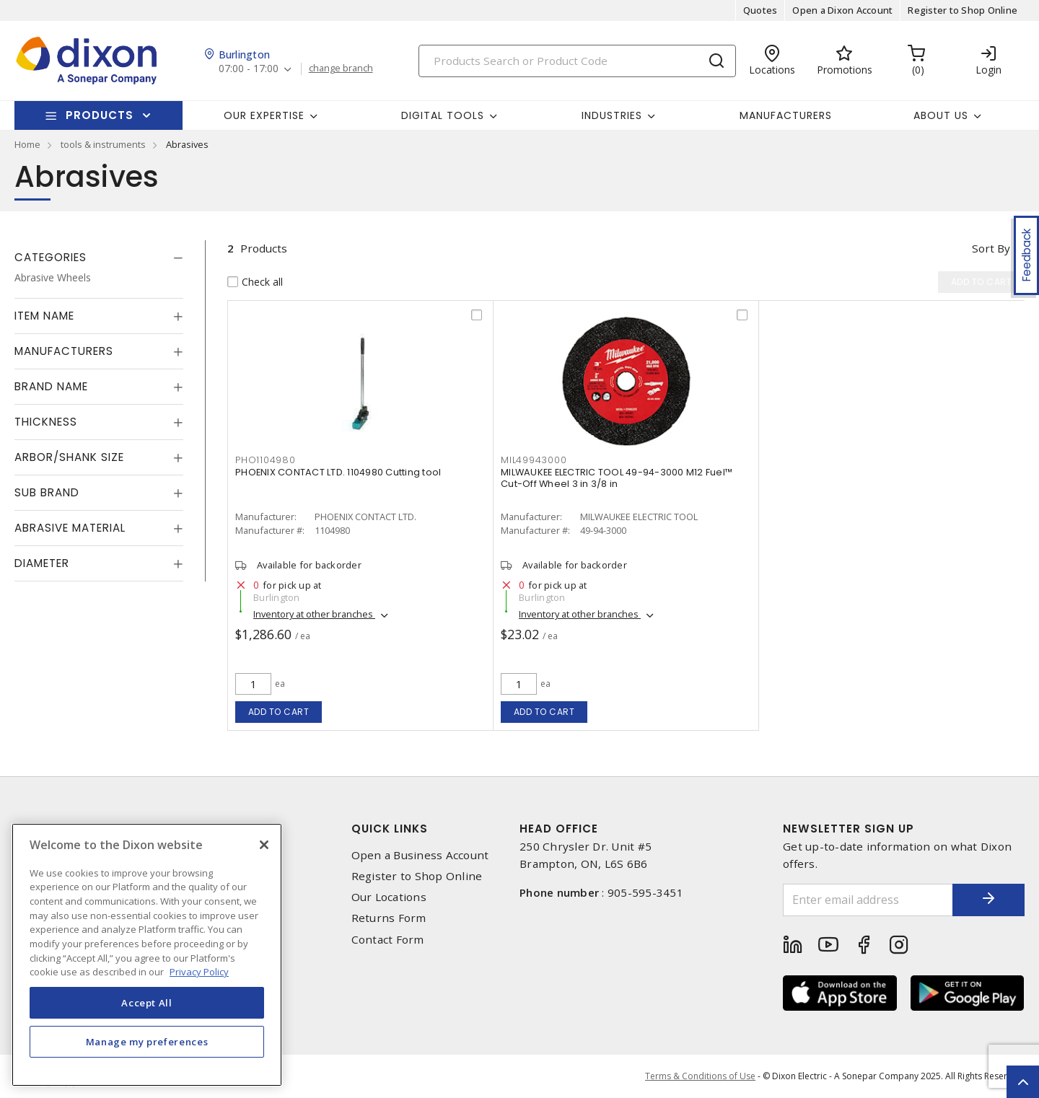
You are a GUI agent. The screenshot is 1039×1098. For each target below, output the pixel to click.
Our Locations (388, 897)
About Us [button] (940, 115)
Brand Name (51, 386)
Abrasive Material (70, 527)
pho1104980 (265, 460)
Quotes (760, 10)
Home (27, 144)
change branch (341, 68)
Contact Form (387, 940)
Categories (50, 257)
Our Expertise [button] (264, 115)
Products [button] (99, 115)
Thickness (45, 421)
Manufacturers (786, 115)
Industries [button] (612, 115)
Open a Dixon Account (842, 10)
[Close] (264, 845)
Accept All (146, 1002)
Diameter (41, 563)
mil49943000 (533, 460)
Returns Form (388, 918)
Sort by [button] (991, 248)
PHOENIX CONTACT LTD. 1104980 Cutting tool (338, 472)
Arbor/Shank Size (69, 457)
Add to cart (279, 712)
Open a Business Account (420, 855)
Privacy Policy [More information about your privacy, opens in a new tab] (199, 971)
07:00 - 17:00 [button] (249, 69)
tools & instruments (103, 144)
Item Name (44, 315)
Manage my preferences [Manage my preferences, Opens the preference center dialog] (147, 1041)
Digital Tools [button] (442, 115)
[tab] (98, 257)
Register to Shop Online (962, 10)
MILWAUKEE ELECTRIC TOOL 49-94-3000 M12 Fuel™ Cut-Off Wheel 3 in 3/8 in (616, 478)
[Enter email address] (868, 900)
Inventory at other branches (314, 613)
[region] (147, 954)
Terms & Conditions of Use (700, 1076)
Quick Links (389, 828)
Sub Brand (46, 492)
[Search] (577, 61)
